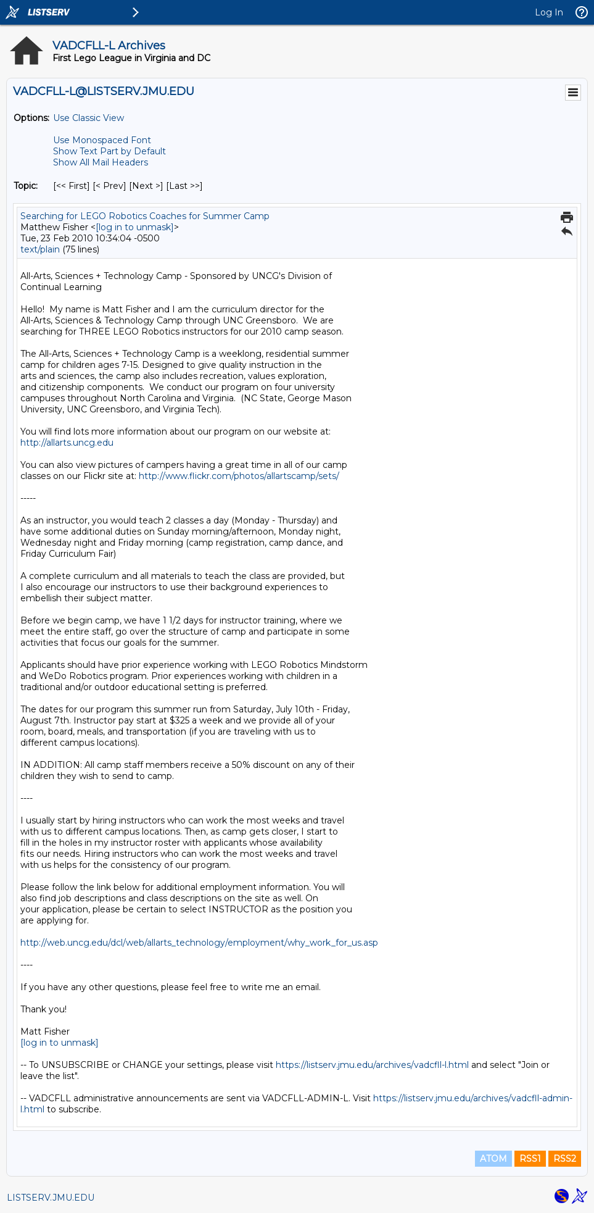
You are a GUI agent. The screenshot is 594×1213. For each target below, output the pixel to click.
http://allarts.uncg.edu (66, 442)
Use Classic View (88, 117)
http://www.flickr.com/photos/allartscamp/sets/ (239, 475)
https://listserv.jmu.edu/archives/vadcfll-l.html (372, 1064)
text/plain (40, 249)
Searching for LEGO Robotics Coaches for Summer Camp (145, 216)
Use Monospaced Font (102, 140)
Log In (549, 12)
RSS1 (530, 1158)
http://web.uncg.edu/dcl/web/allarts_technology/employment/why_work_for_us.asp (199, 942)
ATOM (493, 1158)
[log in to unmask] (135, 227)
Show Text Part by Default (109, 151)
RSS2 (564, 1158)
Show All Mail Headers (100, 162)
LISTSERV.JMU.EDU (50, 1197)
